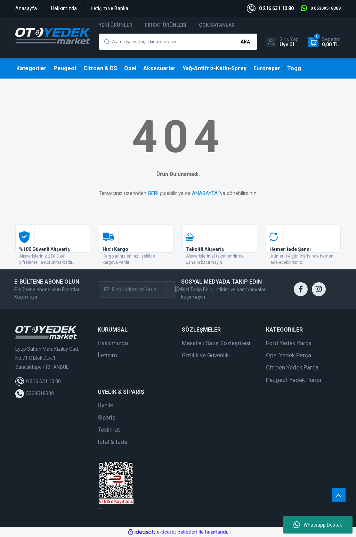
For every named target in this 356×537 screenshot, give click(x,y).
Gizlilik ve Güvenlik (205, 355)
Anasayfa (26, 8)
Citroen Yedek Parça (292, 367)
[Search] (178, 41)
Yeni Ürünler (115, 25)
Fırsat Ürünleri (165, 25)
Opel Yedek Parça (288, 355)
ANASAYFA (205, 193)
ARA (245, 41)
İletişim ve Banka (109, 8)
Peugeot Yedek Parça (293, 379)
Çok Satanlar (217, 25)
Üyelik (105, 405)
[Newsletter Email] (133, 289)
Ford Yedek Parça (289, 343)
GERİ (153, 193)
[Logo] (52, 36)
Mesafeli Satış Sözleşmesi (216, 343)
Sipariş (106, 417)
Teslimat (109, 429)
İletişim (107, 355)
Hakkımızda (64, 8)
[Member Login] (282, 42)
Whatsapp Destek (317, 525)
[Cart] (324, 42)
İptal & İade (112, 441)
